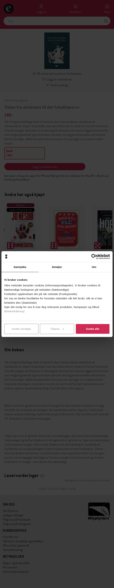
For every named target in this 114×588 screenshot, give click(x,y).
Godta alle (92, 328)
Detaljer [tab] (57, 266)
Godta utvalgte (21, 328)
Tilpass (57, 328)
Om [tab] (94, 266)
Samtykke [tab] (20, 266)
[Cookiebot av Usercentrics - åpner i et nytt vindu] (94, 256)
